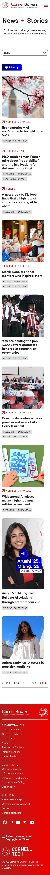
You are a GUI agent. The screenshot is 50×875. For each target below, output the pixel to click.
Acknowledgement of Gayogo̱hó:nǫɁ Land (19, 837)
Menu (7, 52)
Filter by (13, 67)
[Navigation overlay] (46, 5)
